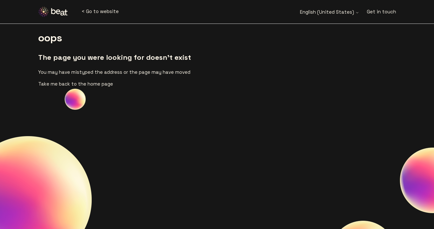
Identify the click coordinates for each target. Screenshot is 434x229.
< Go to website (100, 11)
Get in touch (381, 12)
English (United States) (329, 12)
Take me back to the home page (75, 84)
